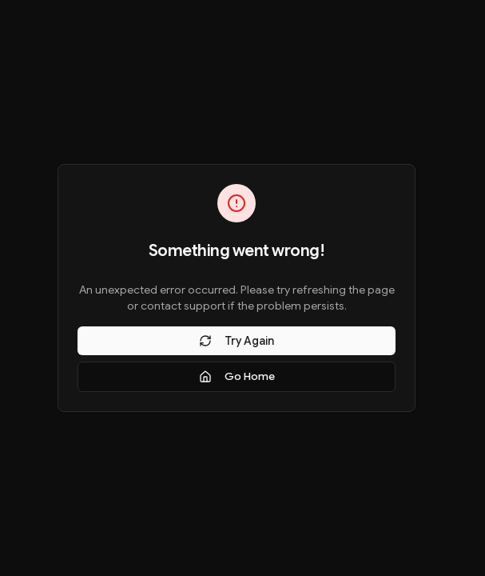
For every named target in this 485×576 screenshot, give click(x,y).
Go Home (237, 376)
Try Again (236, 341)
